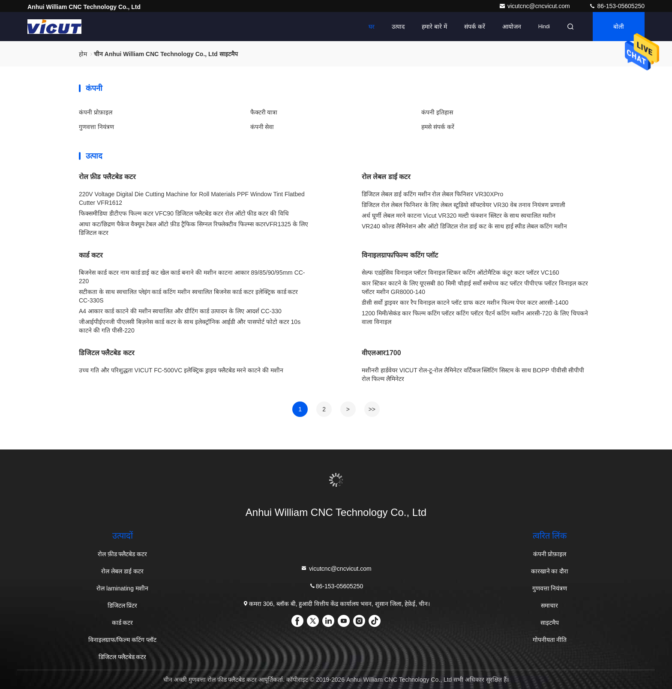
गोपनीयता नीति (550, 639)
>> (372, 409)
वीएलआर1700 (381, 352)
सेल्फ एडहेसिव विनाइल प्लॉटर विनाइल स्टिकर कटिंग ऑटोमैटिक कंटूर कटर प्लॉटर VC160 (460, 272)
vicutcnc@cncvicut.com (535, 6)
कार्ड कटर (91, 255)
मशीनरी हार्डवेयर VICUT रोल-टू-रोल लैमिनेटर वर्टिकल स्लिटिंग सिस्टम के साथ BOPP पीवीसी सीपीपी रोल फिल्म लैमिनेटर (473, 374)
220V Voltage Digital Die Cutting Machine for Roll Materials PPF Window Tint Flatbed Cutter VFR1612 (192, 198)
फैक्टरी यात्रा (264, 112)
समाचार (549, 605)
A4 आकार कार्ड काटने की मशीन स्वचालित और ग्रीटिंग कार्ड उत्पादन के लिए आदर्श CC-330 (180, 311)
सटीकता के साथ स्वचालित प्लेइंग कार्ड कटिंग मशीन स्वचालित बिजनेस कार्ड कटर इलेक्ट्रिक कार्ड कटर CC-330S (188, 296)
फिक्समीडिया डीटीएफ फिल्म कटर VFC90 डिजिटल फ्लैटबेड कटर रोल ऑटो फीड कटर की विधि (184, 213)
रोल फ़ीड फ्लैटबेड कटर (107, 176)
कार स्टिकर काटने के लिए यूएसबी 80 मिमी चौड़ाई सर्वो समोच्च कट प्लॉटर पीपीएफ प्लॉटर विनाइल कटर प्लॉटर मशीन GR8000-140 (475, 287)
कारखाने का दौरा (550, 571)
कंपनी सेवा (262, 126)
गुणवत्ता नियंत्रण (96, 126)
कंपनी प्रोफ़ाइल (95, 112)
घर (372, 26)
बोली (618, 26)
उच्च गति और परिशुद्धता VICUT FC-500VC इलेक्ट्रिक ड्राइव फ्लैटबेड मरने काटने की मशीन (181, 370)
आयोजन (511, 26)
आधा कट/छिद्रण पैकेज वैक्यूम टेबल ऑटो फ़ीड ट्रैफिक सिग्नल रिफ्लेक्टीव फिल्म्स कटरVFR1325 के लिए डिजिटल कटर (193, 228)
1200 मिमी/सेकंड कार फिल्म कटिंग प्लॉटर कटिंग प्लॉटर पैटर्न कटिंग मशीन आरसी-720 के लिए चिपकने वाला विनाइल (475, 317)
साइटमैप (549, 622)
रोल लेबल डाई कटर (386, 176)
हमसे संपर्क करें (437, 126)
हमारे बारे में (434, 26)
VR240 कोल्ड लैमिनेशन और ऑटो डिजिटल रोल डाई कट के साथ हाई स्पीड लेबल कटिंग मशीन (464, 226)
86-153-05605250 (617, 6)
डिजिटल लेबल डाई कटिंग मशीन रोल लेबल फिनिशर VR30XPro (432, 194)
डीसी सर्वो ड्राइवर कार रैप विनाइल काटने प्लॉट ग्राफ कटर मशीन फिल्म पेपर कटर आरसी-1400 (465, 302)
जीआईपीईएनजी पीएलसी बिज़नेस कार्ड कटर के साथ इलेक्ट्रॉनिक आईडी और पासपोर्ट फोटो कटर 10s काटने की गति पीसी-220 (189, 326)
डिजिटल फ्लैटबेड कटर (107, 352)
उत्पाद (398, 26)
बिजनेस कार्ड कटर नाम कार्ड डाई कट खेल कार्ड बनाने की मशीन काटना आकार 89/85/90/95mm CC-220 (192, 277)
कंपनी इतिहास (437, 112)
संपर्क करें (474, 26)
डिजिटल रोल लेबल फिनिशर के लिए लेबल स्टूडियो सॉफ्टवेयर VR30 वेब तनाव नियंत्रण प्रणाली (463, 204)
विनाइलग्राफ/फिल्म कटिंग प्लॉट (400, 255)
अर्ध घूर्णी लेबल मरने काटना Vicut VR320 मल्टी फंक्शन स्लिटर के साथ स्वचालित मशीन (458, 215)
